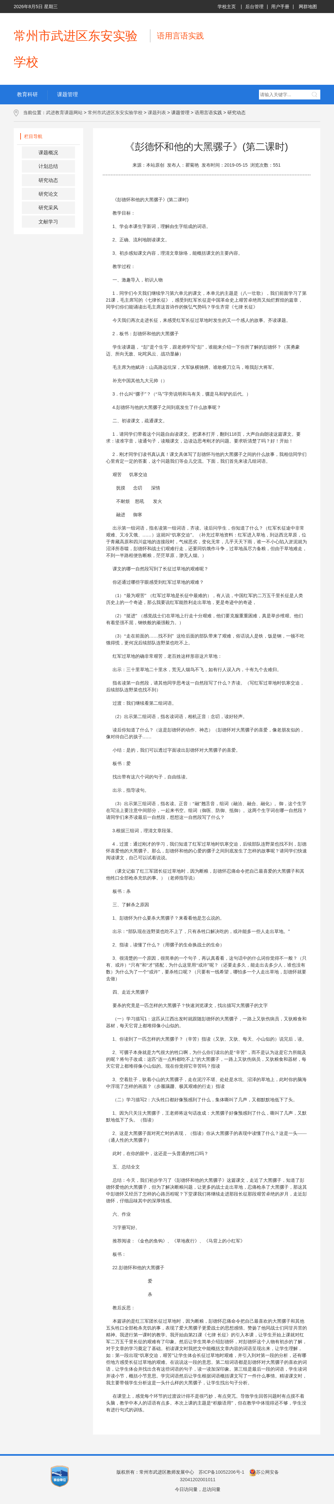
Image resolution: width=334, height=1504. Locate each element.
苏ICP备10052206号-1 (221, 1472)
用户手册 (280, 6)
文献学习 (48, 221)
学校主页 (227, 6)
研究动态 (48, 180)
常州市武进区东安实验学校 (115, 112)
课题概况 (48, 152)
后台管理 (254, 6)
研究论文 (48, 194)
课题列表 (157, 112)
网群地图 (308, 6)
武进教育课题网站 (64, 112)
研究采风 (48, 207)
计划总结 (48, 166)
